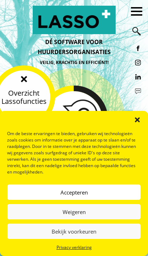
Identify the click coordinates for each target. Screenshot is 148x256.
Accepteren (74, 192)
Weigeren (74, 211)
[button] (137, 119)
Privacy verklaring (74, 247)
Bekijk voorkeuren (74, 231)
